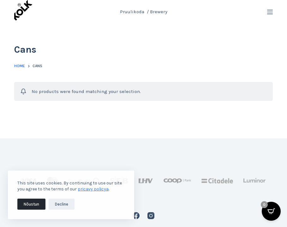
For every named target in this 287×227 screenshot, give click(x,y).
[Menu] (270, 12)
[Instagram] (150, 215)
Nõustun (31, 204)
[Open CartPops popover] (271, 211)
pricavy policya (93, 189)
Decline (61, 204)
